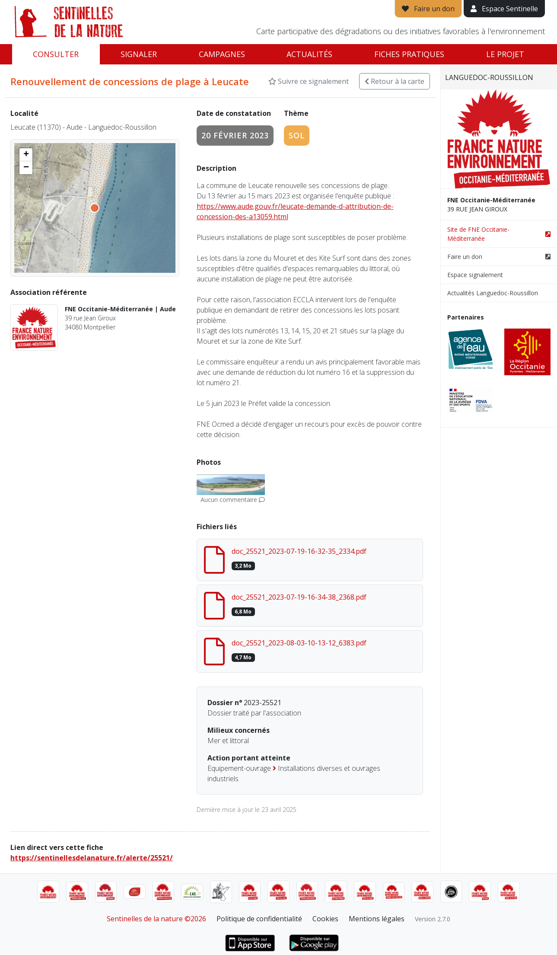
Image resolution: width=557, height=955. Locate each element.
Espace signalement (475, 275)
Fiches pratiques (409, 54)
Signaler (139, 54)
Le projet (505, 54)
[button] (25, 154)
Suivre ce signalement (308, 81)
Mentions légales (376, 918)
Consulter (56, 54)
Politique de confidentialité (259, 918)
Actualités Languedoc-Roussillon (492, 293)
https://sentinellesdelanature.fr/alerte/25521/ (91, 857)
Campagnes (222, 54)
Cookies (325, 918)
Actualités (309, 54)
